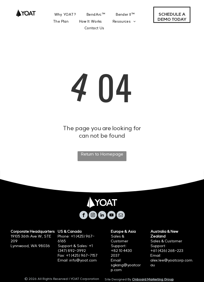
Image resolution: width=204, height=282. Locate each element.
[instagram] (93, 215)
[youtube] (111, 215)
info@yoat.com (83, 260)
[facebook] (83, 215)
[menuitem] (65, 14)
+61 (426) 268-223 (166, 250)
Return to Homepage (102, 154)
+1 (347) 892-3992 (75, 248)
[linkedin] (102, 215)
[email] (121, 215)
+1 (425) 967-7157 (81, 255)
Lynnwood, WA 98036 (30, 245)
